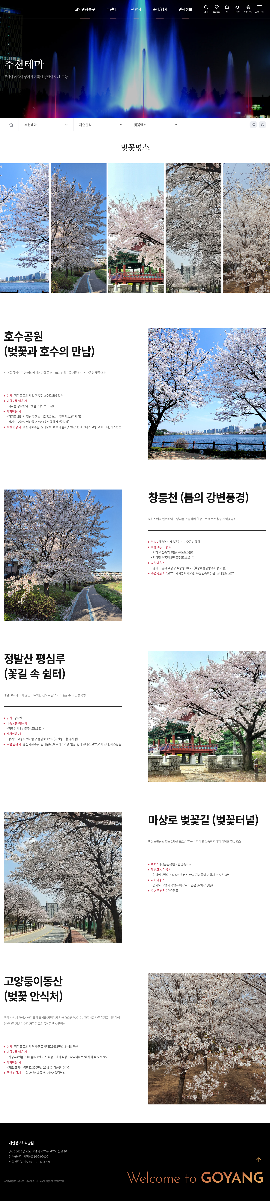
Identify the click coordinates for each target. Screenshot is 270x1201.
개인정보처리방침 (21, 1143)
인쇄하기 (262, 124)
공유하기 (253, 124)
